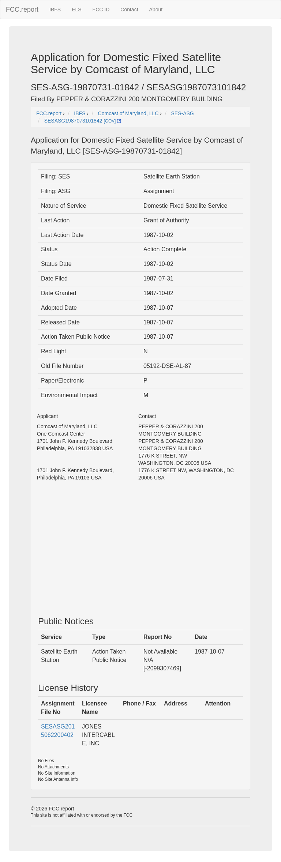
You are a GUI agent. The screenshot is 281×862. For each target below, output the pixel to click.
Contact (129, 9)
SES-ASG (182, 113)
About (156, 9)
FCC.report (22, 9)
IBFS (55, 9)
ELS (76, 9)
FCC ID (101, 9)
